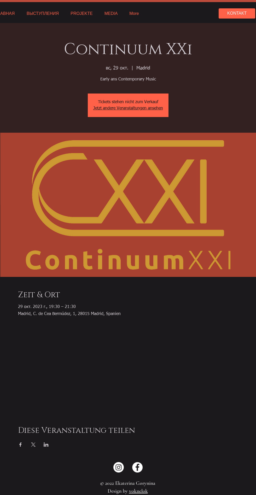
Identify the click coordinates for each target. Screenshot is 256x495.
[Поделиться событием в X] (33, 444)
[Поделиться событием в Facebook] (20, 444)
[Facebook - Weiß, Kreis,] (137, 467)
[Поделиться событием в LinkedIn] (46, 444)
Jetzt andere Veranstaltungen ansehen (128, 108)
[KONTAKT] (237, 13)
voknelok (138, 491)
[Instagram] (118, 467)
